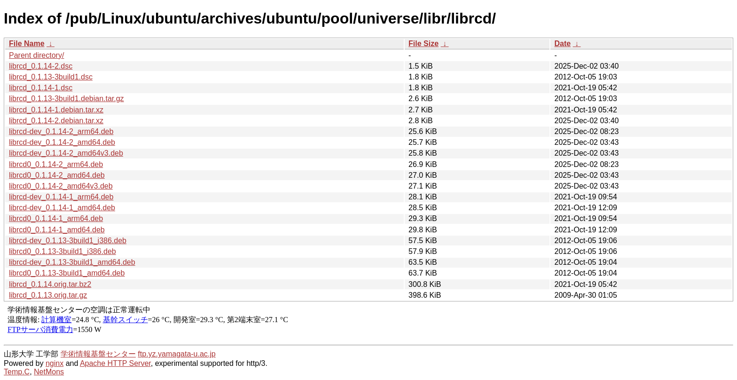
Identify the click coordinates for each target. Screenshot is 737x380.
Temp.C (17, 372)
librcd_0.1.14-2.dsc (40, 66)
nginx (54, 363)
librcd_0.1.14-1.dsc (40, 88)
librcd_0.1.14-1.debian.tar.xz (56, 110)
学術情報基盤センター (98, 354)
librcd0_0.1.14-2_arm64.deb (56, 164)
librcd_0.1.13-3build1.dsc (51, 77)
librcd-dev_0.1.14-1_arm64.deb (61, 197)
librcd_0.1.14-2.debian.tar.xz (56, 121)
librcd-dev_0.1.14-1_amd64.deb (62, 208)
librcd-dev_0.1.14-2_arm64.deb (61, 131)
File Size (423, 44)
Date (562, 44)
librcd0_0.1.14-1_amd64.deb (57, 230)
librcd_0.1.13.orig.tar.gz (48, 295)
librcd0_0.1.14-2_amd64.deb (57, 175)
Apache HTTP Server (115, 363)
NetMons (49, 372)
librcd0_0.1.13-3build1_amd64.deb (67, 273)
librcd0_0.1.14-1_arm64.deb (56, 218)
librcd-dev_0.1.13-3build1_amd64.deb (72, 262)
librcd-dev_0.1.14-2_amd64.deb (62, 142)
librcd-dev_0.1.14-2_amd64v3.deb (66, 153)
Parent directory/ (36, 55)
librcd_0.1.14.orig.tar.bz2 (50, 284)
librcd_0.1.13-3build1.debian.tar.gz (66, 99)
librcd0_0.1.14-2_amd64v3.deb (61, 186)
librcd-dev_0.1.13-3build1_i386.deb (67, 241)
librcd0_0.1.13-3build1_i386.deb (62, 251)
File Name (27, 44)
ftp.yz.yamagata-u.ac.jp (176, 354)
